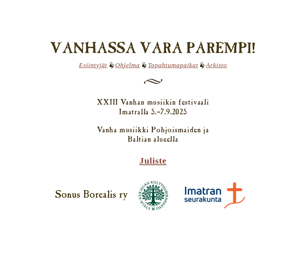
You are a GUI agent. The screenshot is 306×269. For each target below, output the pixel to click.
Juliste (153, 161)
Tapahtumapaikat (173, 65)
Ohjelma (127, 65)
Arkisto (216, 65)
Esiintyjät (93, 65)
